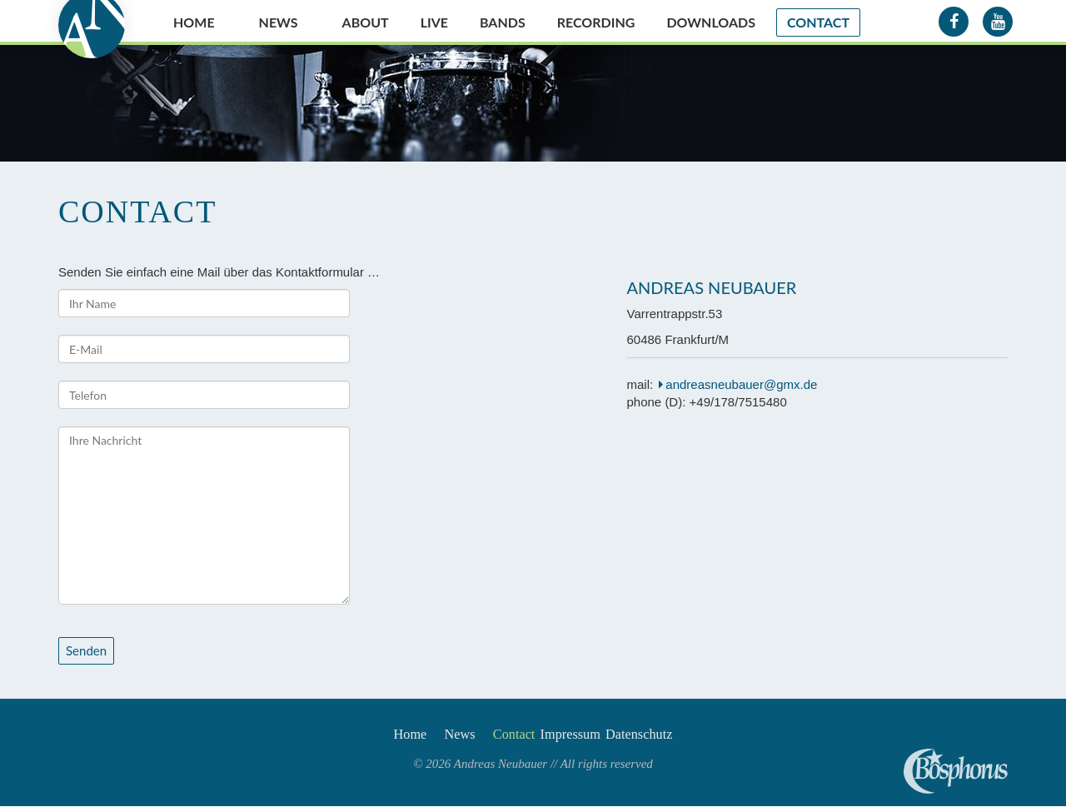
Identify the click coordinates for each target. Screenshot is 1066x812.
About (365, 22)
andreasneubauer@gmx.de (741, 384)
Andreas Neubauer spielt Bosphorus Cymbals (956, 771)
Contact (818, 22)
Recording (596, 22)
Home (194, 22)
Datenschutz (671, 738)
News (278, 22)
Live (434, 22)
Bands (503, 22)
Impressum (583, 738)
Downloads (710, 22)
